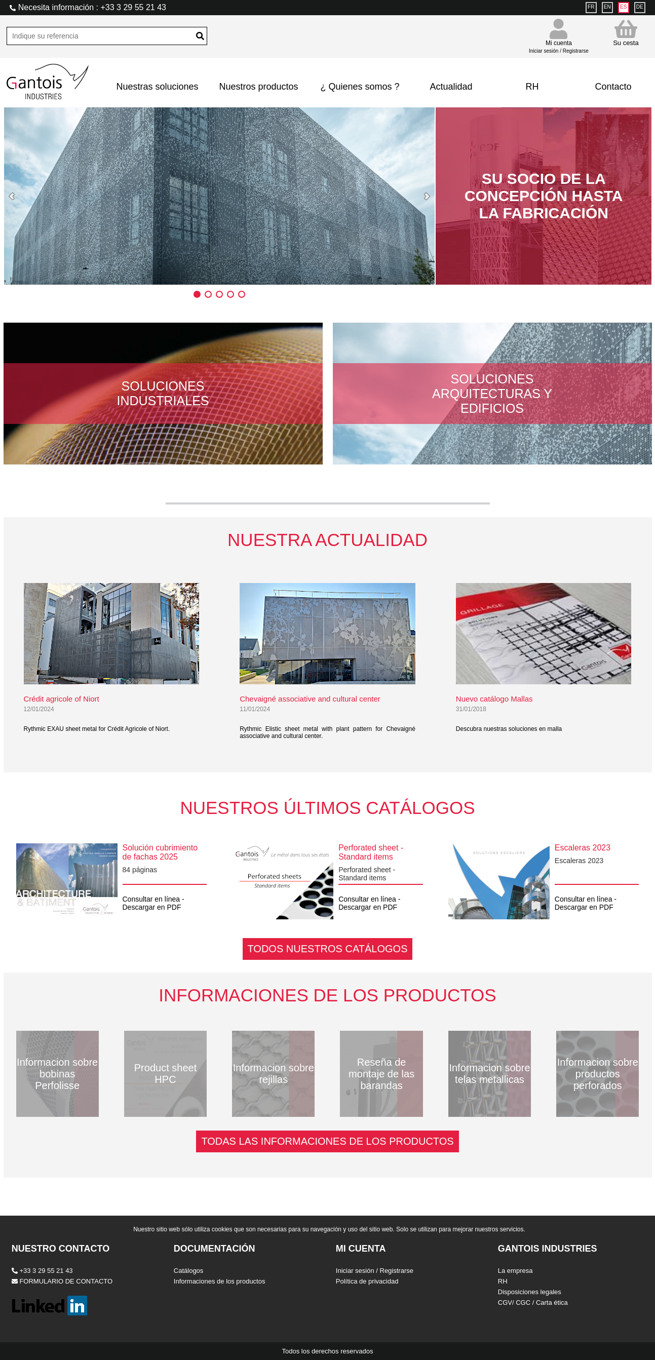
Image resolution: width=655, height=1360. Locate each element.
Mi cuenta (559, 42)
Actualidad (451, 87)
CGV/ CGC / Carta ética (533, 1302)
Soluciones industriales (163, 393)
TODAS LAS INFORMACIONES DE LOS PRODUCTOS (327, 1141)
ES (623, 7)
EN (607, 7)
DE (639, 7)
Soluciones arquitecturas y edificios (492, 393)
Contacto (613, 87)
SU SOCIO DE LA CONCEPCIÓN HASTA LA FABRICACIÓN (544, 195)
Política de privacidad (367, 1281)
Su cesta (626, 33)
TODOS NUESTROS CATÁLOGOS (328, 948)
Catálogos (189, 1270)
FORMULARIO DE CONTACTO (62, 1281)
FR (591, 7)
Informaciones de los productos (219, 1281)
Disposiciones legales (529, 1292)
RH (531, 87)
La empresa (515, 1270)
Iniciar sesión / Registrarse (374, 1270)
